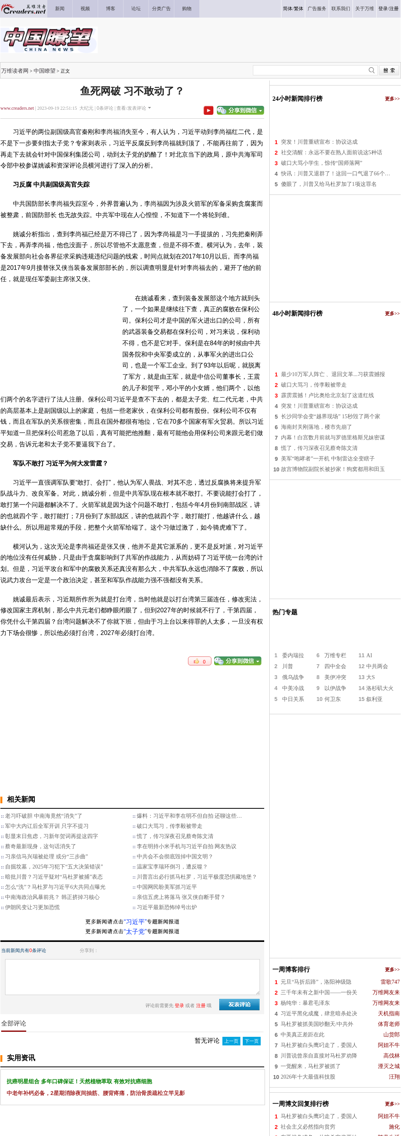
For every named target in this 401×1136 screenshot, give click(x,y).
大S (370, 677)
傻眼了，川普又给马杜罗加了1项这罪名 (329, 184)
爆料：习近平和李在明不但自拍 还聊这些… (189, 816)
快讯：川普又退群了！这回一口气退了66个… (335, 174)
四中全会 (335, 666)
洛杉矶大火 (380, 688)
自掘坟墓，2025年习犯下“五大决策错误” (54, 867)
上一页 (231, 1041)
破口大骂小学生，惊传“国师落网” (321, 163)
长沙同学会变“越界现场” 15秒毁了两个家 (330, 416)
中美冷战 (293, 688)
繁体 (298, 8)
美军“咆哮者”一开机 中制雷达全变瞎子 (328, 459)
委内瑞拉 (293, 655)
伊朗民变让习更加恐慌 (32, 907)
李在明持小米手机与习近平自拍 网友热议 (187, 846)
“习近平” (135, 921)
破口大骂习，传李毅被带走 (169, 826)
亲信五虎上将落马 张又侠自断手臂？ (181, 897)
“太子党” (135, 931)
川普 (287, 666)
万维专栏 (335, 655)
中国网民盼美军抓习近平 (167, 887)
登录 (383, 8)
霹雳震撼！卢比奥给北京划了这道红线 (327, 395)
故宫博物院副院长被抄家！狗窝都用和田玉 (333, 469)
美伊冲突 (335, 677)
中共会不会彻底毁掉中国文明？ (175, 857)
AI (369, 655)
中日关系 (293, 699)
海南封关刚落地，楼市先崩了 (316, 427)
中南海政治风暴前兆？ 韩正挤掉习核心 (52, 897)
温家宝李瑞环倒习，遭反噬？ (172, 867)
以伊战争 (335, 688)
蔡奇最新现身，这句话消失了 (40, 846)
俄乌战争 (293, 677)
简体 (287, 8)
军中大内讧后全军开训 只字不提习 (47, 826)
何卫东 (332, 699)
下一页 (252, 1041)
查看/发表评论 (131, 108)
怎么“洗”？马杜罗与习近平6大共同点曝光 (55, 887)
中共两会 (377, 666)
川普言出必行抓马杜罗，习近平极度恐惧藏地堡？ (197, 877)
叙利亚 (374, 699)
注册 (394, 8)
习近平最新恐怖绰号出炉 (167, 907)
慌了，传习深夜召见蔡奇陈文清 (175, 836)
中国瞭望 (44, 71)
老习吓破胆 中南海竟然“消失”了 (43, 816)
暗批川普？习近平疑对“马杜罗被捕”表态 (54, 877)
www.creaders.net (17, 108)
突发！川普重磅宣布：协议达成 (319, 142)
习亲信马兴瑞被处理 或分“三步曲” (46, 857)
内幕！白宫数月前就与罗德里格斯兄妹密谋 (333, 437)
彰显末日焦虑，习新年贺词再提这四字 (51, 836)
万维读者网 (15, 71)
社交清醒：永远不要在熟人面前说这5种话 (331, 152)
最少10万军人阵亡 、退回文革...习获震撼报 (333, 374)
